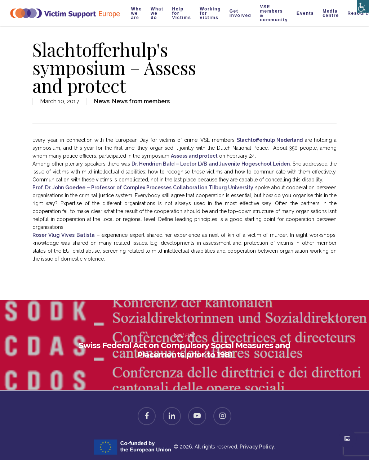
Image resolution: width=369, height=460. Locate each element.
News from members (141, 101)
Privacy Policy (257, 447)
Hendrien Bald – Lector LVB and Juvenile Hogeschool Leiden (211, 164)
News (102, 101)
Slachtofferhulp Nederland (270, 140)
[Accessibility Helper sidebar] (361, 4)
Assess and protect (194, 156)
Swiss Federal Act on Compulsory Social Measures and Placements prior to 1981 (184, 345)
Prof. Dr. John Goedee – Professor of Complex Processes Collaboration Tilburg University (142, 187)
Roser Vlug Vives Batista (63, 235)
